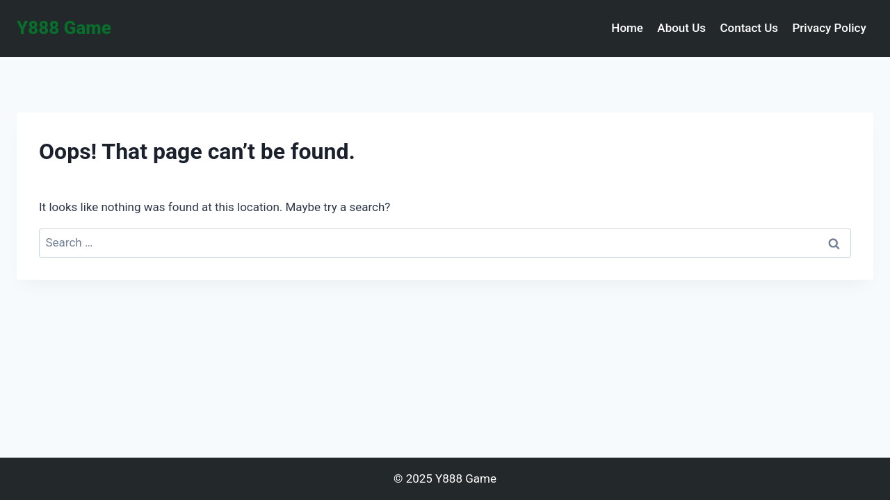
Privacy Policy (829, 28)
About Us (681, 28)
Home (627, 28)
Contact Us (749, 28)
